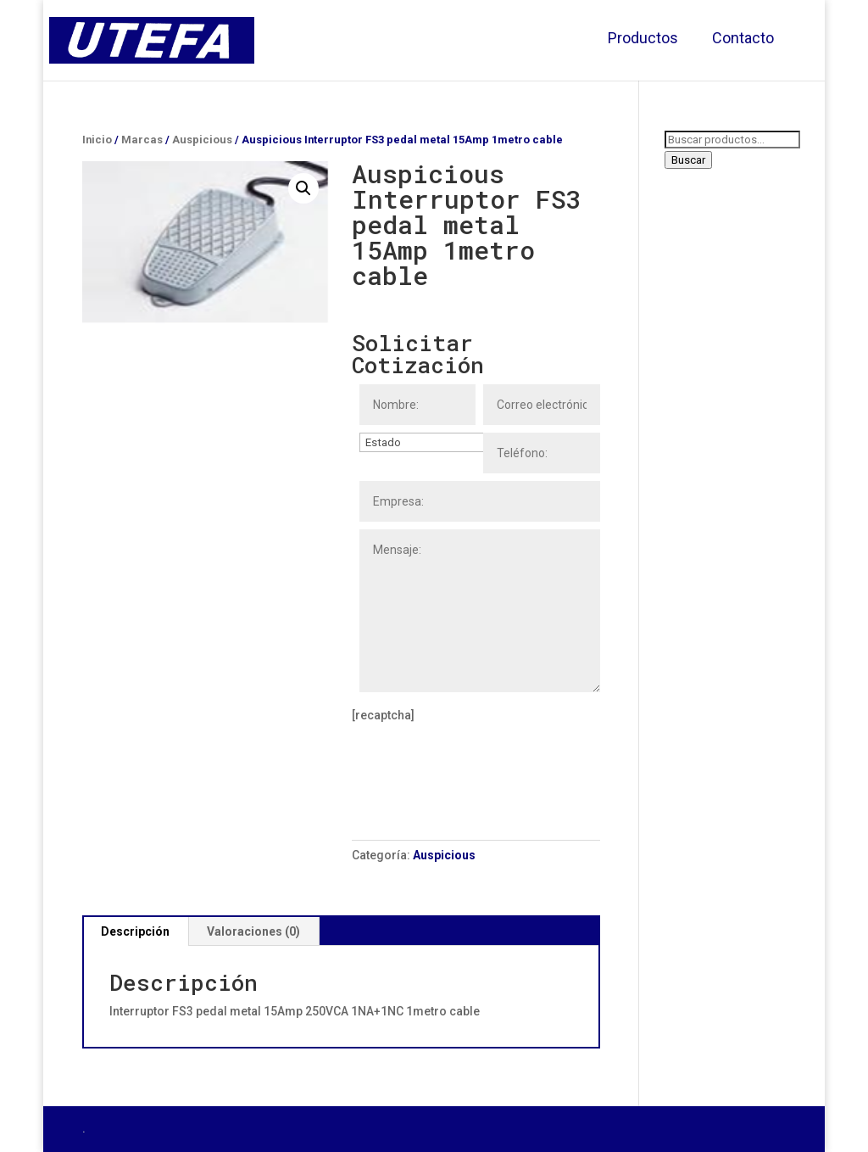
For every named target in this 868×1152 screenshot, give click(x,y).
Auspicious (202, 139)
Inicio (97, 139)
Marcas (142, 139)
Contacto (743, 38)
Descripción (135, 931)
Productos (643, 38)
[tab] (135, 931)
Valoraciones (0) (253, 931)
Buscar (688, 160)
